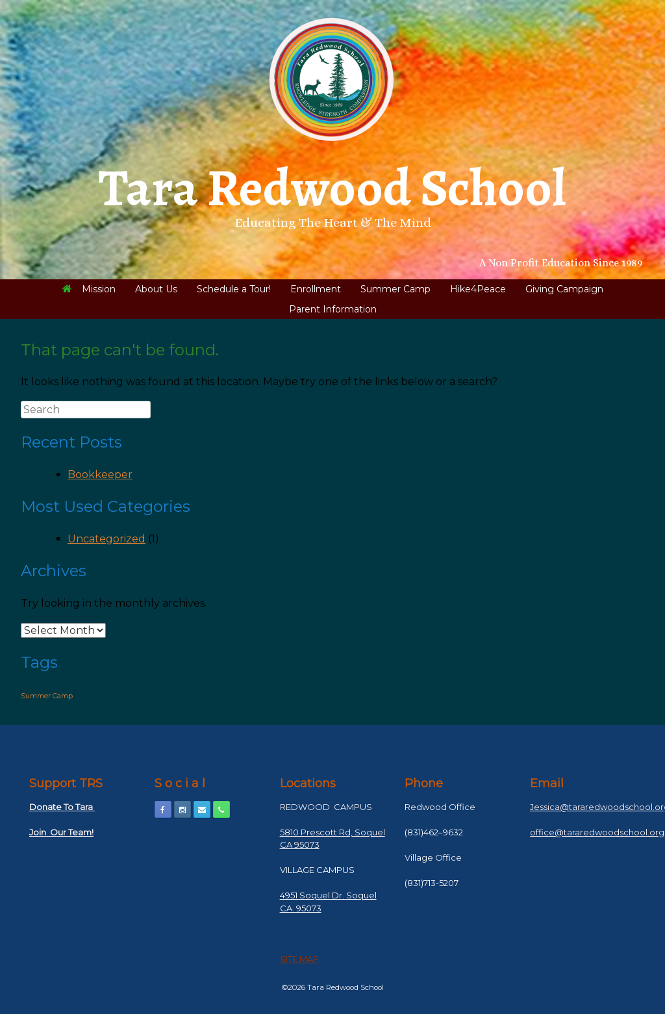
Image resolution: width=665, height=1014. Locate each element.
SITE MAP (299, 959)
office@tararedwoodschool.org (597, 832)
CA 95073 (300, 844)
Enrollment (315, 289)
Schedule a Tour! (234, 289)
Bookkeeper (100, 474)
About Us (156, 289)
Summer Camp (395, 289)
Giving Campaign (564, 289)
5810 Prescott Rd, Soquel (332, 832)
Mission (89, 289)
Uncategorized (106, 539)
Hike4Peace (478, 289)
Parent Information (333, 309)
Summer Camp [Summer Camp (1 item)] (47, 696)
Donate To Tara (62, 807)
